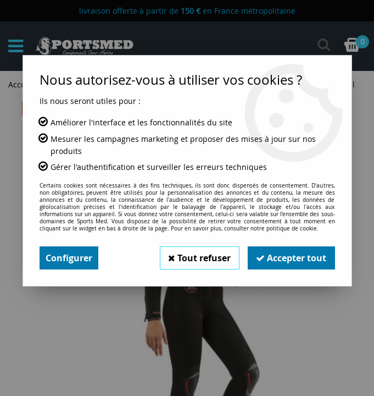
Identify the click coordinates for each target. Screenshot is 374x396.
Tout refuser (199, 258)
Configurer (69, 258)
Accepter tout (291, 258)
